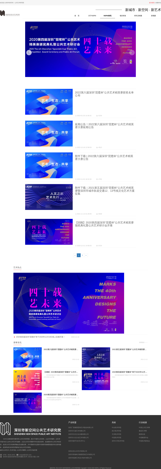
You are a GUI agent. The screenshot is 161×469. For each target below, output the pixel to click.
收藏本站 (158, 2)
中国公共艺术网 (144, 427)
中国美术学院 (116, 437)
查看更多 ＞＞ (143, 342)
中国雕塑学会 (143, 437)
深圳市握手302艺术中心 (76, 441)
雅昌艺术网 (143, 431)
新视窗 (153, 16)
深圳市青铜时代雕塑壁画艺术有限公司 (81, 454)
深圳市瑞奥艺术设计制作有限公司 (80, 458)
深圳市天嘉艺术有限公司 (77, 431)
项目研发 (123, 16)
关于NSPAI (92, 16)
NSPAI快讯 (107, 16)
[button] (29, 52)
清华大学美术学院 (118, 441)
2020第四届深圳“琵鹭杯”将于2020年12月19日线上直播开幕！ (46, 337)
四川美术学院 (116, 431)
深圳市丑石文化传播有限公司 (78, 434)
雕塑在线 (142, 434)
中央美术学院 (116, 427)
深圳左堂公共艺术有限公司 (77, 451)
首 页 (79, 15)
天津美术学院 (116, 434)
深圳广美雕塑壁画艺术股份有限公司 (80, 427)
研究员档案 (138, 16)
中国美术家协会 (144, 441)
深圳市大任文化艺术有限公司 (78, 437)
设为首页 (152, 2)
